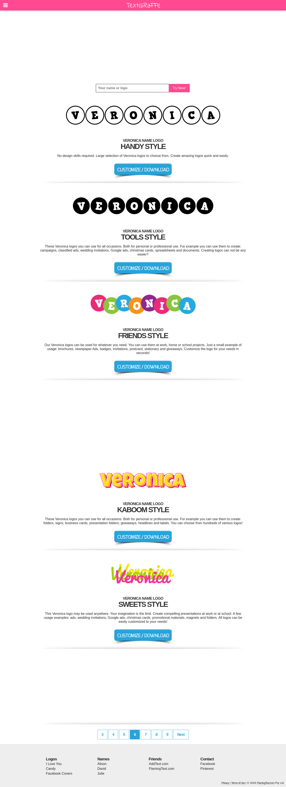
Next (181, 734)
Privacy (225, 782)
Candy (51, 768)
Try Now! (179, 88)
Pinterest (207, 768)
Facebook (207, 764)
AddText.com (158, 764)
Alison (102, 764)
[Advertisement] (143, 47)
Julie (101, 773)
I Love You (54, 764)
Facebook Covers (59, 773)
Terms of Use (238, 782)
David (102, 768)
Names (103, 759)
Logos (51, 759)
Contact (207, 759)
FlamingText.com (161, 768)
